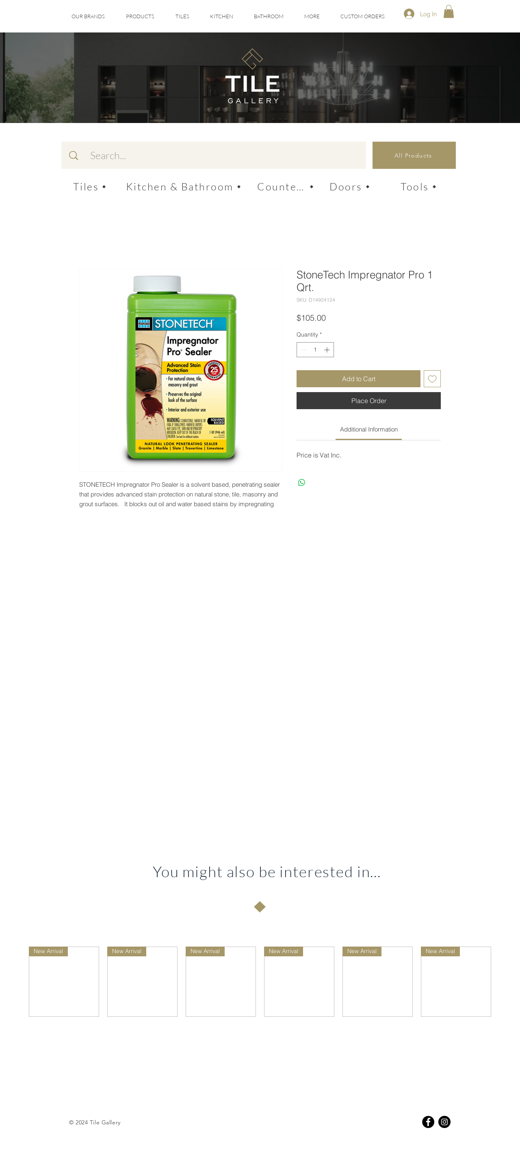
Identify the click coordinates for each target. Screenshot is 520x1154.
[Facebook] (428, 1122)
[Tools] (418, 186)
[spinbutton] (315, 350)
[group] (260, 981)
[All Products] (414, 155)
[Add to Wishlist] (432, 378)
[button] (182, 16)
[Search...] (219, 155)
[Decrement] (303, 350)
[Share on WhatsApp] (302, 482)
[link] (369, 429)
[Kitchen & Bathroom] (183, 186)
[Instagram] (444, 1122)
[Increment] (328, 350)
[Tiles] (89, 186)
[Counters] (285, 186)
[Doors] (349, 186)
